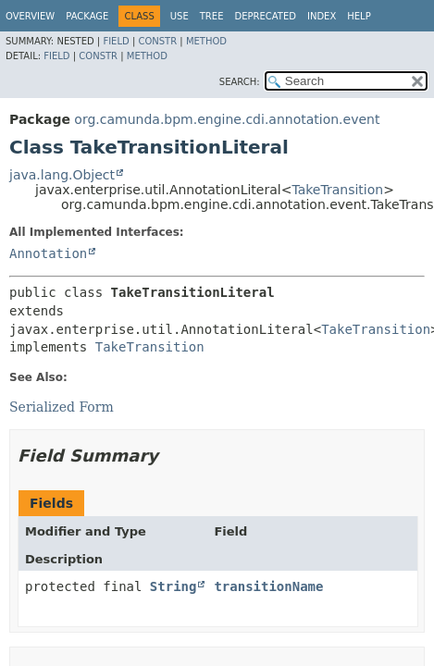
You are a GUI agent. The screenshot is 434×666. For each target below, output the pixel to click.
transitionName (268, 586)
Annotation (48, 253)
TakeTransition (337, 189)
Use (179, 16)
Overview (30, 16)
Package (87, 16)
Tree (212, 16)
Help (358, 16)
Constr (157, 41)
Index (321, 16)
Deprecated (265, 16)
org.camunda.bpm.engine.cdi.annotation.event (226, 119)
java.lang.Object (62, 174)
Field (116, 41)
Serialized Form (61, 407)
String (173, 586)
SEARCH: (239, 82)
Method (206, 41)
